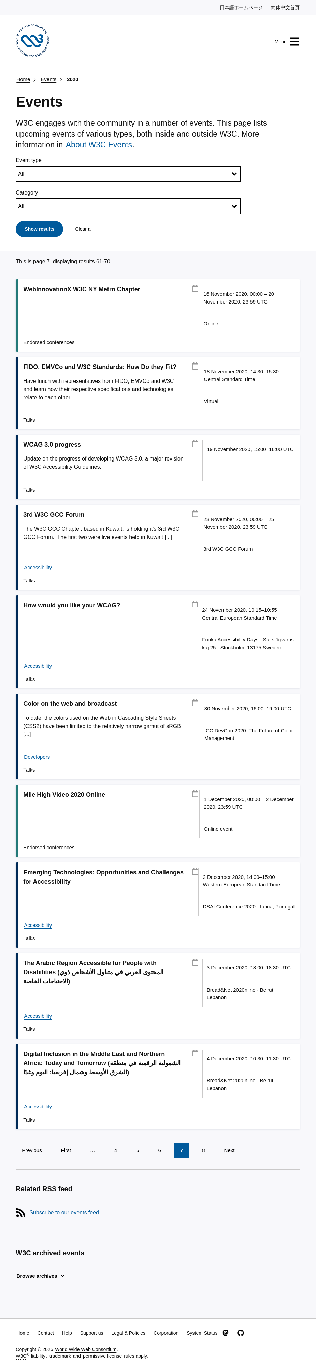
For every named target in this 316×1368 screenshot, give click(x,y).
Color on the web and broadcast (70, 703)
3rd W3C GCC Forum (53, 514)
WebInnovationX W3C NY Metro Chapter (81, 289)
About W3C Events (99, 144)
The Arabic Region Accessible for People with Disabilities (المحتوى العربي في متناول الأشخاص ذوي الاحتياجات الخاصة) (93, 972)
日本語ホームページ (241, 7)
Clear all (83, 229)
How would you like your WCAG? (71, 605)
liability (38, 1356)
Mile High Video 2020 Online (64, 794)
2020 (72, 79)
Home (23, 79)
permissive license (102, 1356)
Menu (287, 41)
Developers (37, 757)
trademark (60, 1356)
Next (229, 1150)
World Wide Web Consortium (85, 1349)
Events (48, 79)
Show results (39, 229)
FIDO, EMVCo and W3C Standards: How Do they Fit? (99, 366)
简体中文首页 (285, 7)
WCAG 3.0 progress (52, 444)
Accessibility (38, 567)
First (66, 1150)
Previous (32, 1150)
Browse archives (36, 1276)
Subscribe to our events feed (64, 1212)
